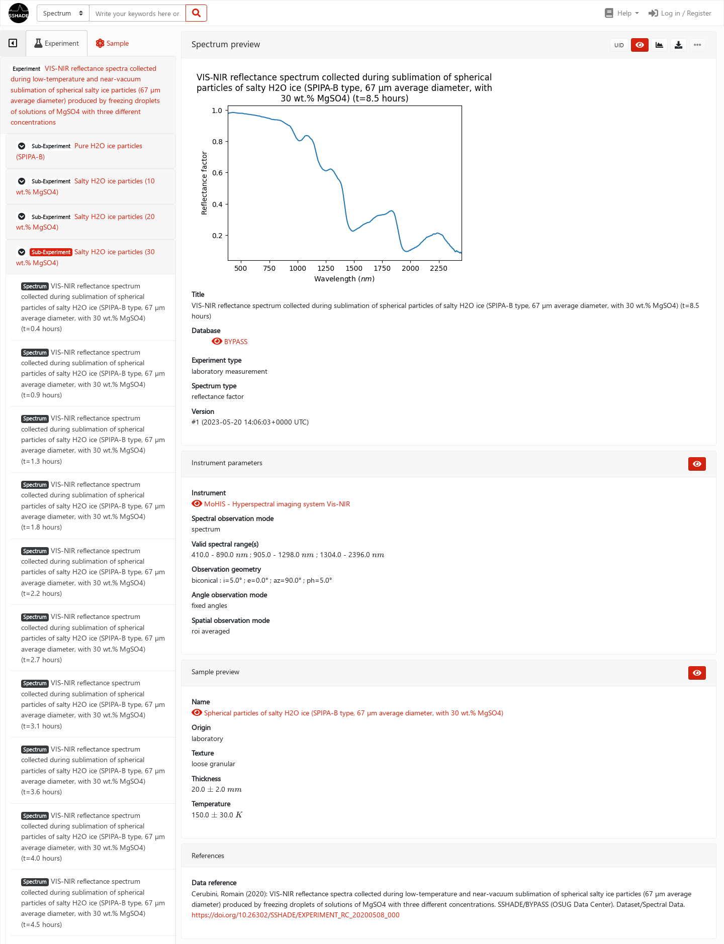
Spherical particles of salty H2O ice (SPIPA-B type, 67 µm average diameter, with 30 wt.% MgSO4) (347, 712)
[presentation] (242, 554)
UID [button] (619, 45)
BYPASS (229, 341)
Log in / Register (679, 13)
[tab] (13, 43)
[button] (621, 13)
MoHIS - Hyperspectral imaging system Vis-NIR (271, 503)
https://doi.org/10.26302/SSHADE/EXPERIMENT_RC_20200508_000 (296, 914)
